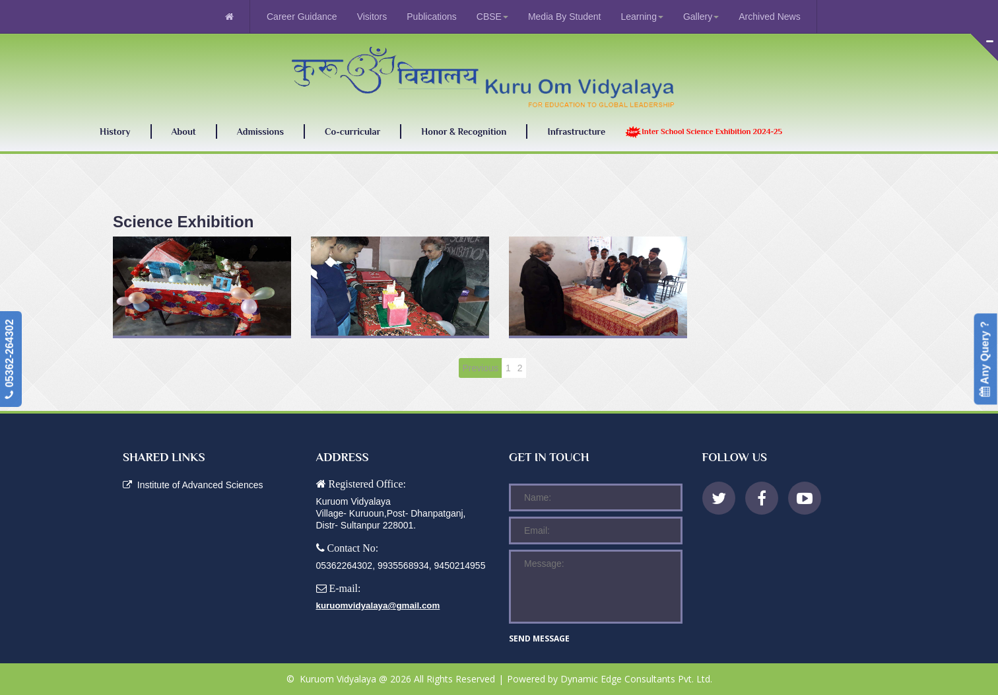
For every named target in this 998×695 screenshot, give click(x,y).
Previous (480, 368)
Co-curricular (352, 131)
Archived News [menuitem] (769, 16)
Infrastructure (576, 131)
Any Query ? (985, 358)
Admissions (260, 131)
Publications (432, 16)
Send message (539, 638)
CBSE (492, 16)
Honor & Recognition (463, 131)
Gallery (701, 16)
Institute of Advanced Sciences (193, 485)
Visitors (372, 16)
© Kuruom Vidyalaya (332, 679)
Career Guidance (302, 16)
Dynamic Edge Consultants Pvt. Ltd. (636, 679)
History (115, 131)
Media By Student (564, 16)
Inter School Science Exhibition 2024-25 (703, 132)
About (184, 132)
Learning (641, 16)
